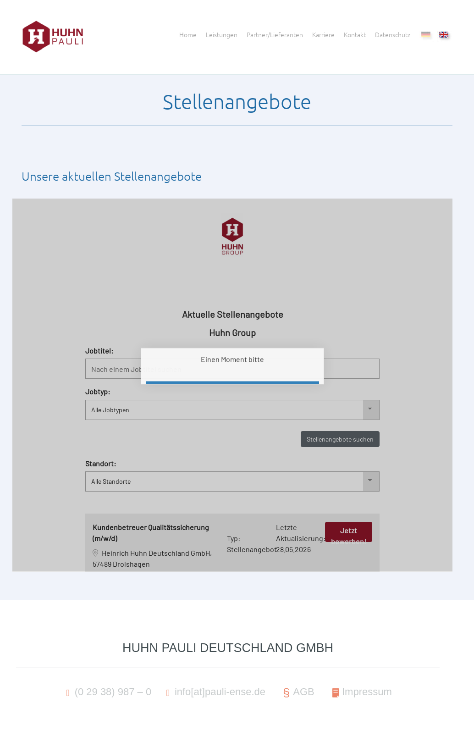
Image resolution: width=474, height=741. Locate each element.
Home (188, 34)
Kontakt (355, 34)
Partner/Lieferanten (275, 34)
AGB (297, 692)
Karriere (323, 34)
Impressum (360, 692)
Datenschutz (392, 34)
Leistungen (221, 34)
